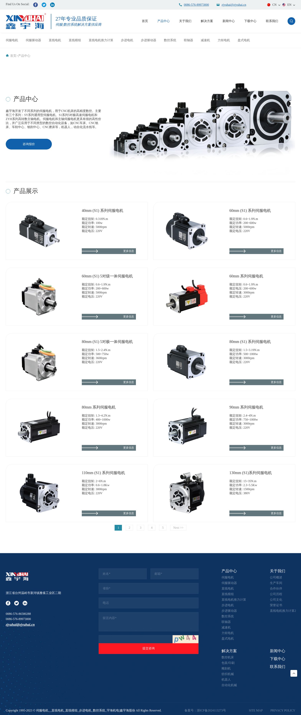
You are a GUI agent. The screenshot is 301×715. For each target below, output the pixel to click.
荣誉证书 (276, 693)
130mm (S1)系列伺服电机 (250, 503)
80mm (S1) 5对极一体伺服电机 (107, 372)
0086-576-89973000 (18, 707)
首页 (145, 21)
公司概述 (276, 665)
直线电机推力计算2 (283, 699)
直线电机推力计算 (101, 40)
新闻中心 (228, 21)
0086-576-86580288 (18, 702)
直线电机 (55, 40)
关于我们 (185, 21)
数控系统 (170, 40)
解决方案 (207, 21)
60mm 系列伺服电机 (246, 307)
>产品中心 (23, 55)
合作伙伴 (276, 676)
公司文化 (276, 688)
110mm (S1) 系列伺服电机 (103, 503)
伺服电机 (12, 40)
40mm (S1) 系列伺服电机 (102, 241)
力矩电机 (224, 40)
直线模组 (75, 40)
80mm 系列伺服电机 (99, 438)
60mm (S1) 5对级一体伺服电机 (107, 307)
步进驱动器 (148, 40)
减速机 (205, 40)
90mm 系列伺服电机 (246, 438)
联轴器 (188, 40)
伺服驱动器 (33, 40)
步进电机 (127, 40)
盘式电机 (244, 40)
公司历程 (276, 682)
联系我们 (272, 21)
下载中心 (250, 21)
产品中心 (163, 21)
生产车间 (276, 671)
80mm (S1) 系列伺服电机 (250, 372)
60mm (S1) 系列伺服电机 (250, 241)
